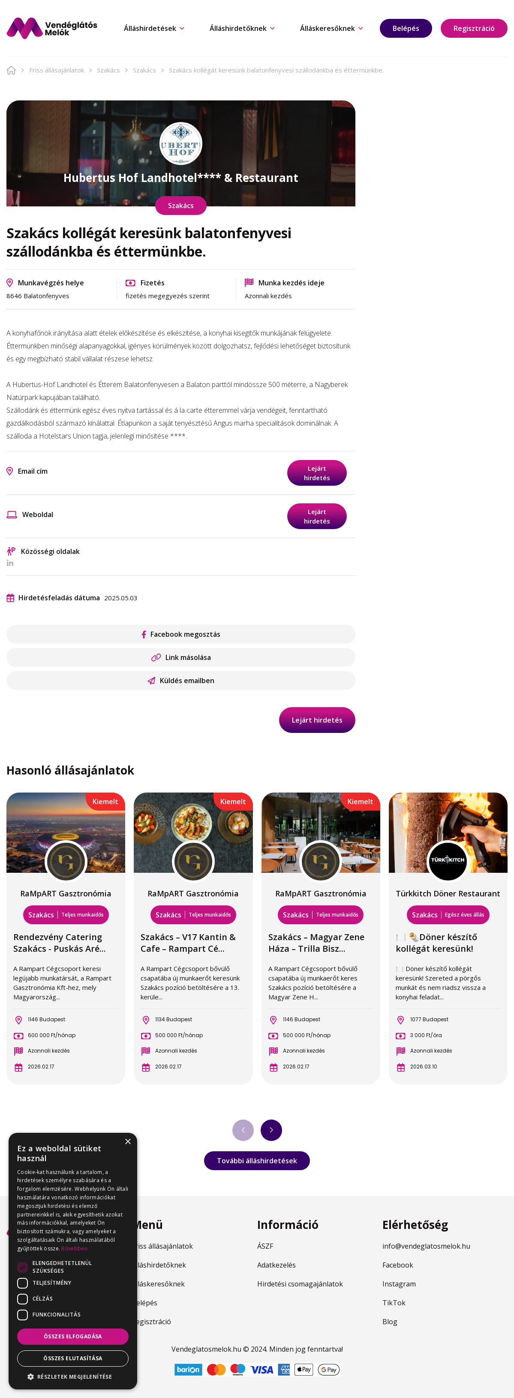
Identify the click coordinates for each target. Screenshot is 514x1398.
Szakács (108, 70)
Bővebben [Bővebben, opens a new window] (74, 1248)
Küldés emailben (180, 680)
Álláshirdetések (154, 28)
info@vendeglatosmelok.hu (426, 1246)
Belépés (406, 28)
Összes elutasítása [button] (72, 1358)
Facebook (397, 1265)
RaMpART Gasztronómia (65, 893)
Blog (389, 1321)
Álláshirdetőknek (242, 28)
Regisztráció (474, 28)
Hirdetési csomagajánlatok (300, 1284)
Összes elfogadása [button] (73, 1336)
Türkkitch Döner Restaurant (448, 893)
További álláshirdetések (257, 1160)
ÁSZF (265, 1246)
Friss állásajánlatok (56, 70)
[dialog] (73, 1261)
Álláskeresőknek (331, 28)
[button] (73, 1376)
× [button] (127, 1142)
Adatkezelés (276, 1265)
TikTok (394, 1302)
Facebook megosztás (180, 634)
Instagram (399, 1284)
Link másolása (181, 657)
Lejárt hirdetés (317, 473)
